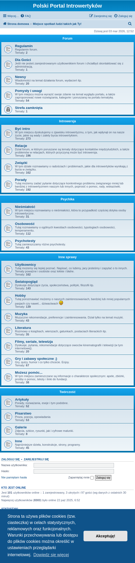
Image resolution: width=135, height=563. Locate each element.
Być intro (22, 129)
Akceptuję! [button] (105, 536)
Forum (67, 38)
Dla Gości (23, 60)
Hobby (20, 295)
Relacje (21, 146)
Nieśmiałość (25, 207)
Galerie (21, 427)
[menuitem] (25, 16)
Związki (21, 163)
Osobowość (25, 224)
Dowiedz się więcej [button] (51, 555)
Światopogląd (26, 282)
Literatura (23, 328)
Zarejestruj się (36, 459)
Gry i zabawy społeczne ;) (36, 359)
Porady (21, 180)
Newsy (20, 77)
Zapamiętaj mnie (81, 477)
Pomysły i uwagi (28, 91)
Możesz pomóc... (29, 372)
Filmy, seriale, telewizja (34, 342)
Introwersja (67, 121)
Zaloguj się (10, 459)
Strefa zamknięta (29, 108)
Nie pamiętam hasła (14, 477)
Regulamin (24, 46)
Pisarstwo (23, 413)
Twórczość (67, 392)
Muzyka (21, 314)
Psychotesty (25, 241)
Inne (18, 441)
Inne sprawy (67, 257)
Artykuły (22, 399)
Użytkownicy (25, 265)
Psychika (67, 199)
